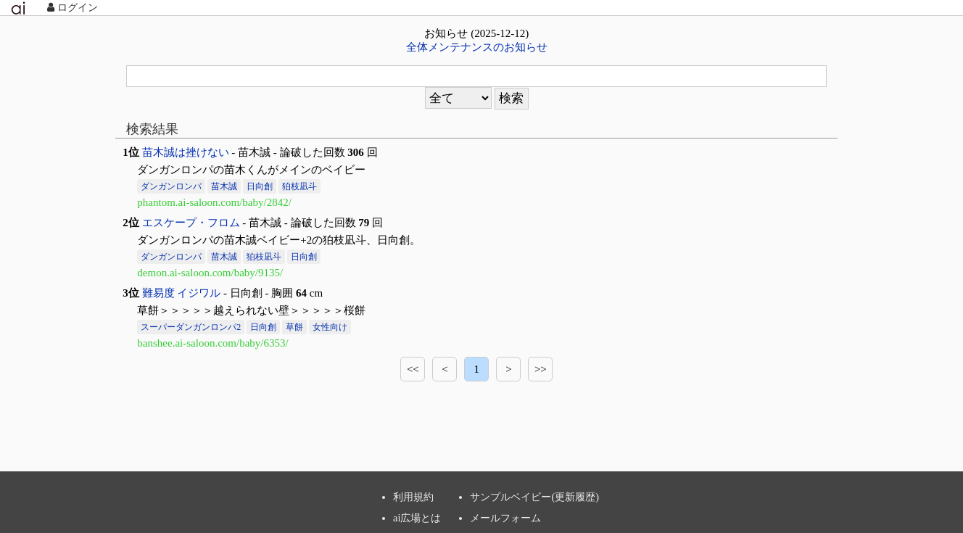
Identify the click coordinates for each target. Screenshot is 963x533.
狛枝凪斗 (299, 186)
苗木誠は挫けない (185, 152)
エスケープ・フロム (191, 222)
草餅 (294, 327)
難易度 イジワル (181, 293)
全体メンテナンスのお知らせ (476, 47)
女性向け (330, 327)
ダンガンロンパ (171, 186)
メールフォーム (505, 518)
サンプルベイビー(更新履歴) (534, 497)
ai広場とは (417, 518)
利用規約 (413, 497)
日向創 (260, 186)
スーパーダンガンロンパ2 (191, 327)
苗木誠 (224, 186)
